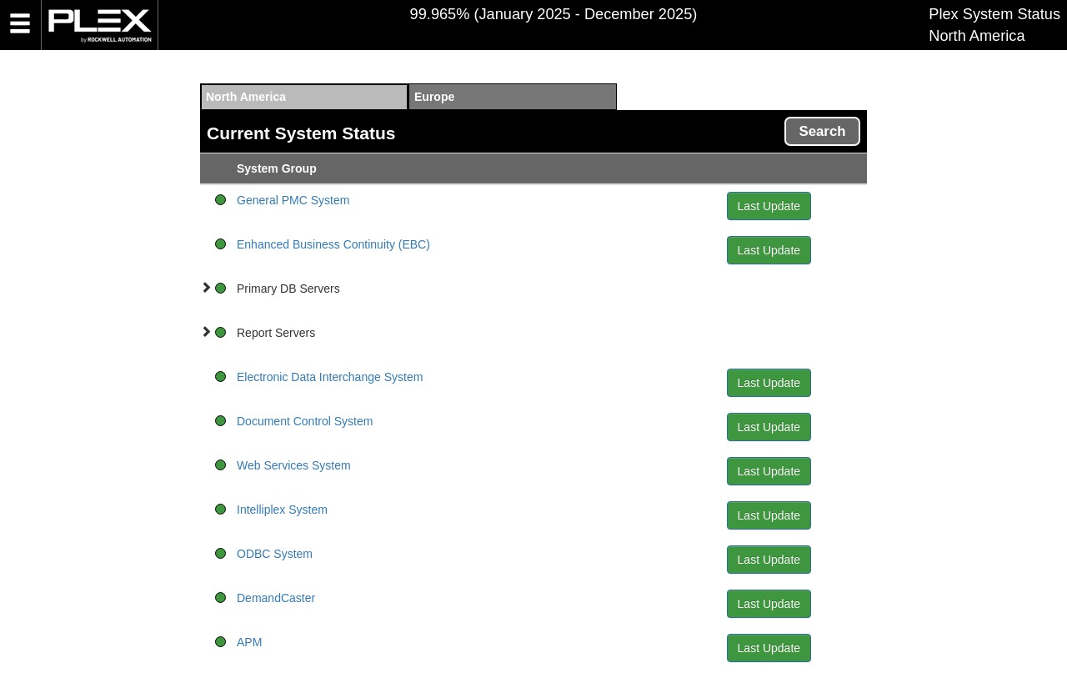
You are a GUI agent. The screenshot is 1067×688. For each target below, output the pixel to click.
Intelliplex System (282, 509)
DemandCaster (276, 598)
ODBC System (275, 553)
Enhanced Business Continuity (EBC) (333, 244)
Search (822, 131)
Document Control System (305, 421)
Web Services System (294, 465)
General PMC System (293, 200)
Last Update (769, 206)
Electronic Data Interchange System (330, 377)
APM (249, 642)
